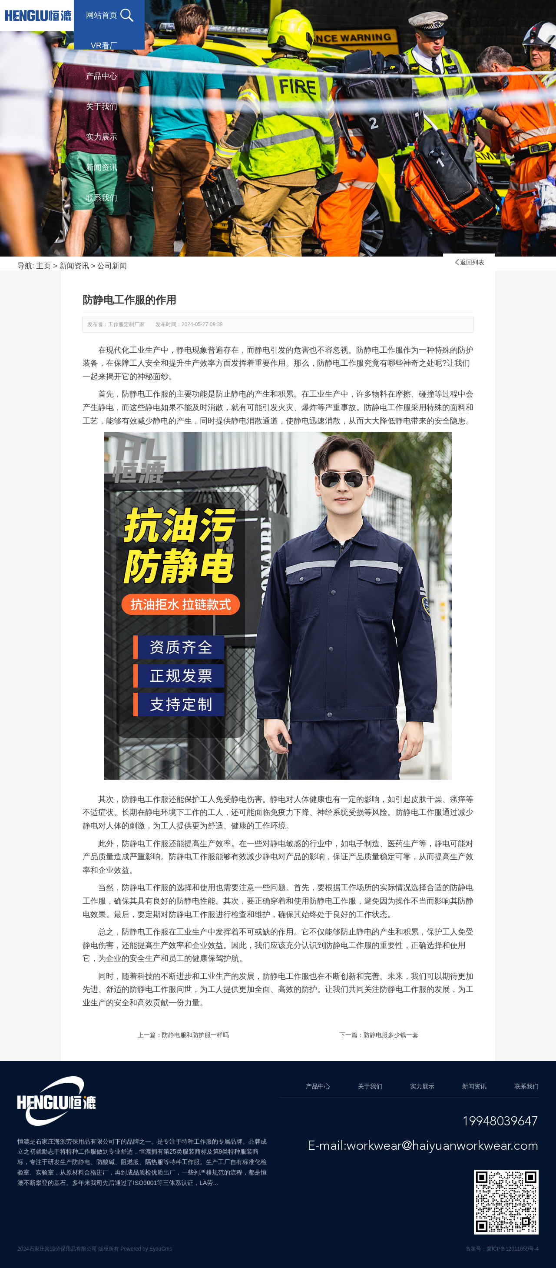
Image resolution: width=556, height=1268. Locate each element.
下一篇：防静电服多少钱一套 (378, 1034)
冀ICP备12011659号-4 (512, 1249)
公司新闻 (112, 266)
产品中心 (240, 15)
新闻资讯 (449, 15)
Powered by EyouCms (145, 1249)
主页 (43, 266)
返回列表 (469, 262)
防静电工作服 (145, 799)
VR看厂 (173, 15)
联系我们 (101, 45)
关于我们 (310, 15)
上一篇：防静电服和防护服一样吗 (183, 1034)
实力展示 (379, 15)
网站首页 (101, 15)
